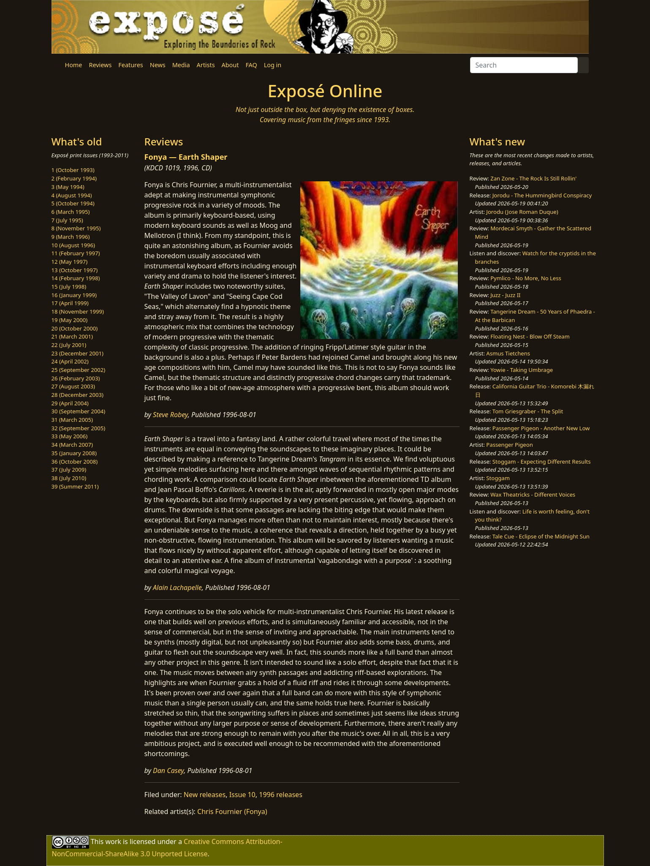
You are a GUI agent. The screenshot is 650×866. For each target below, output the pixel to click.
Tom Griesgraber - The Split (527, 411)
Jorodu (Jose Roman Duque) (522, 212)
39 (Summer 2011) (75, 486)
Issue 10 (242, 794)
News (158, 65)
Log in (272, 65)
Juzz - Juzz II (505, 295)
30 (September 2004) (79, 411)
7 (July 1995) (67, 220)
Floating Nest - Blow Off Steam (529, 336)
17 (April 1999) (70, 303)
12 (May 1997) (70, 261)
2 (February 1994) (74, 178)
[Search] (524, 65)
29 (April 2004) (70, 403)
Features (130, 65)
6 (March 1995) (71, 212)
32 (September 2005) (79, 428)
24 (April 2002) (70, 361)
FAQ (251, 65)
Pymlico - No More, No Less (525, 278)
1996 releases (280, 794)
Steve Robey (170, 414)
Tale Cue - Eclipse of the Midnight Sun (541, 536)
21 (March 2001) (72, 336)
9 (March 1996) (71, 236)
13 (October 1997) (75, 270)
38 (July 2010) (69, 478)
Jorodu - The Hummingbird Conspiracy (542, 195)
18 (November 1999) (78, 311)
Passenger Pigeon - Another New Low (541, 428)
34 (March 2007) (72, 444)
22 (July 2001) (69, 345)
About (230, 65)
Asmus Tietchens (508, 353)
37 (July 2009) (69, 469)
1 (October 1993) (73, 170)
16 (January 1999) (74, 295)
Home (73, 65)
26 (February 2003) (76, 378)
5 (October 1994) (73, 203)
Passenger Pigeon (509, 444)
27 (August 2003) (73, 386)
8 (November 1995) (76, 228)
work (113, 841)
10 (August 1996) (73, 245)
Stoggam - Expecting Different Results (541, 461)
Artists (206, 65)
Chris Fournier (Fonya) (232, 811)
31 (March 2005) (72, 419)
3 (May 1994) (68, 187)
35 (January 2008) (74, 453)
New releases (205, 794)
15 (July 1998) (69, 286)
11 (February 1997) (76, 253)
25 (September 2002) (79, 370)
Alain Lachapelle (177, 587)
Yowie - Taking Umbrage (521, 370)
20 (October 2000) (75, 328)
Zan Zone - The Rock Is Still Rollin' (533, 178)
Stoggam (498, 478)
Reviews (100, 65)
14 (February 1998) (76, 278)
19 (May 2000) (70, 320)
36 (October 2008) (75, 461)
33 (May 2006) (70, 436)
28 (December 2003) (77, 395)
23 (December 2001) (77, 353)
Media (181, 65)
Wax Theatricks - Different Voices (532, 494)
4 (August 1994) (72, 195)
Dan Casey (168, 770)
